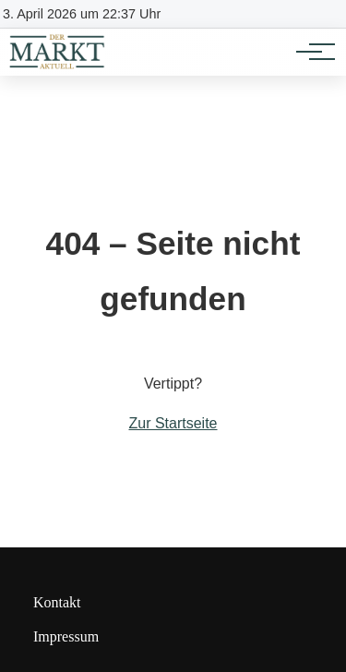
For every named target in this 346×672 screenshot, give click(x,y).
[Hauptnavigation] (309, 51)
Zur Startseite (172, 423)
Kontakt (57, 602)
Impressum (66, 636)
